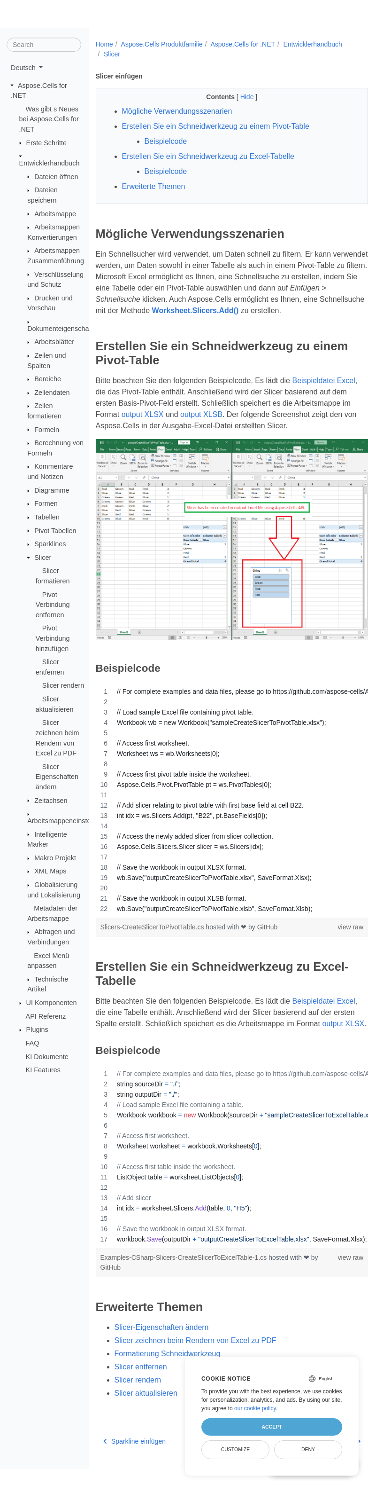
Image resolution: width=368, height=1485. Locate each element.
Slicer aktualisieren (146, 1412)
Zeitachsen (50, 800)
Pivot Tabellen (55, 530)
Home (104, 44)
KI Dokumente (47, 1056)
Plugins (37, 1029)
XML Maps (50, 871)
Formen (46, 503)
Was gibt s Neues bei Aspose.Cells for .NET (49, 119)
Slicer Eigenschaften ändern (57, 777)
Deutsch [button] (24, 67)
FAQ (32, 1043)
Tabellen (47, 517)
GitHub (267, 935)
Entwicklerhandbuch (49, 163)
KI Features (43, 1070)
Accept (271, 1427)
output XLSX (201, 426)
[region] (222, 808)
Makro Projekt (55, 858)
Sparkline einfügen (134, 1460)
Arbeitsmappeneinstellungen (70, 821)
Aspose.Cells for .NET (242, 44)
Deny (308, 1449)
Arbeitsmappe (55, 213)
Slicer (42, 557)
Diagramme (51, 490)
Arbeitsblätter (54, 342)
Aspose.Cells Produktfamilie (161, 44)
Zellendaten (51, 392)
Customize (235, 1449)
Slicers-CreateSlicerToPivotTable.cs (153, 935)
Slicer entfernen (141, 1386)
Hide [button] (238, 97)
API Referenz (46, 1016)
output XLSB (260, 426)
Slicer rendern (63, 685)
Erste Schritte (46, 142)
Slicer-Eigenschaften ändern (162, 1347)
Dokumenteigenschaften (63, 328)
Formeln (46, 429)
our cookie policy (255, 1408)
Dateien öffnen (56, 176)
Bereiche (47, 379)
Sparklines (50, 544)
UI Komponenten (51, 1002)
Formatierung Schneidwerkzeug (168, 1373)
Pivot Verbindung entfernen (53, 604)
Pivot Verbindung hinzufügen (53, 638)
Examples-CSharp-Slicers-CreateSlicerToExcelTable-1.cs (184, 1277)
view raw (331, 935)
